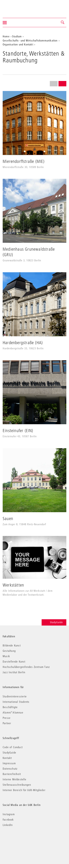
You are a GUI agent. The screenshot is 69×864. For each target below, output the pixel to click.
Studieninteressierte (15, 696)
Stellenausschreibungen (17, 784)
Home (6, 36)
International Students (16, 701)
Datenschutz (10, 768)
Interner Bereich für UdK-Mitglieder (24, 790)
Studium (17, 36)
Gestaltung (9, 651)
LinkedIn (8, 825)
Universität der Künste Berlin (17, 6)
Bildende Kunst (12, 645)
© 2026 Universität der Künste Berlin (21, 840)
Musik (6, 656)
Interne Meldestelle (14, 779)
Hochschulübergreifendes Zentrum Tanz (26, 667)
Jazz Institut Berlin (14, 672)
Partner (7, 723)
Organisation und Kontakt (18, 44)
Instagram (9, 814)
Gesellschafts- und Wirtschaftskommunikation (30, 40)
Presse (6, 718)
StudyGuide (54, 622)
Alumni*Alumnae (13, 712)
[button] (62, 22)
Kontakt (7, 758)
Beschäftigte (10, 707)
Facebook (8, 819)
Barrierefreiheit (12, 774)
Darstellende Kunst (14, 661)
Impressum (9, 763)
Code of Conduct (13, 747)
